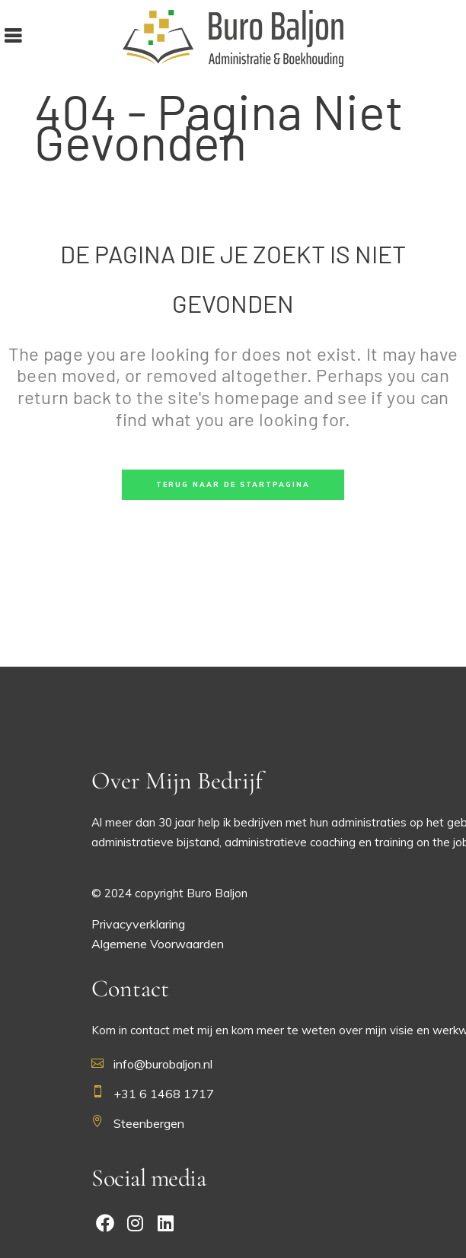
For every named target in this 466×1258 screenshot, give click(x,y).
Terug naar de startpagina (233, 484)
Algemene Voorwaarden (157, 943)
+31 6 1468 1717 (163, 1093)
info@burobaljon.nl (162, 1064)
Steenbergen (148, 1123)
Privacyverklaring (138, 924)
